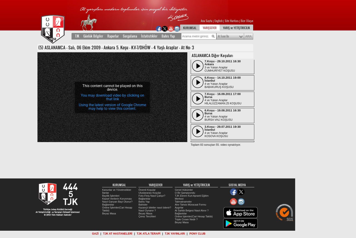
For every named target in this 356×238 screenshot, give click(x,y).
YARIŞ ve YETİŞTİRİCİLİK (236, 28)
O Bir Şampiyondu (185, 192)
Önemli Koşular (147, 189)
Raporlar (113, 36)
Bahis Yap (168, 36)
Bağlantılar (108, 204)
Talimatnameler (183, 201)
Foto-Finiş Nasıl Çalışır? (151, 195)
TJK (77, 36)
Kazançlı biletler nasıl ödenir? (154, 207)
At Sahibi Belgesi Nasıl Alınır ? (192, 210)
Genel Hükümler (184, 189)
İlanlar (105, 192)
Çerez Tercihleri (147, 216)
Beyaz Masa (109, 213)
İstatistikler (149, 36)
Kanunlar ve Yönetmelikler (116, 189)
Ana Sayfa (207, 21)
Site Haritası (232, 21)
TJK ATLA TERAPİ (148, 233)
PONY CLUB (197, 233)
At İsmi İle (223, 36)
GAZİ (95, 233)
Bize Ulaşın (247, 21)
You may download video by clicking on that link (112, 97)
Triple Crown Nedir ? (186, 219)
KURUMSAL (189, 28)
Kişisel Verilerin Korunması (117, 198)
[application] (112, 97)
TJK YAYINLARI (175, 233)
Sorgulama (130, 36)
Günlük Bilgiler (93, 36)
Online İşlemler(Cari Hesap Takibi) (194, 216)
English (218, 21)
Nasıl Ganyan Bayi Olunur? (117, 201)
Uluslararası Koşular (149, 192)
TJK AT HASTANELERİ (117, 233)
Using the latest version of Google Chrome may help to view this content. (112, 107)
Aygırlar (179, 207)
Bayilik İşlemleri (110, 195)
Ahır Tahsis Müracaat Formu (190, 204)
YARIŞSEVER (210, 28)
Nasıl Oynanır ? (147, 210)
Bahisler (143, 204)
